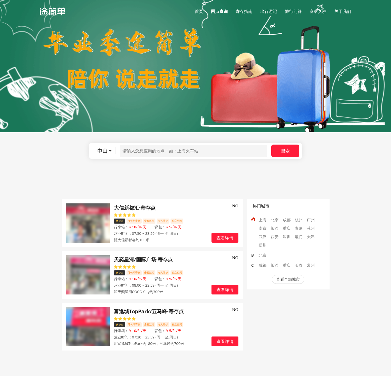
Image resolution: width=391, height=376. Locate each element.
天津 (311, 236)
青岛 (299, 228)
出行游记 (268, 11)
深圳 (287, 236)
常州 (311, 265)
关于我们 (342, 11)
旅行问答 (293, 11)
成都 (287, 219)
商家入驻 (318, 11)
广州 (311, 219)
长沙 (275, 228)
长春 (299, 265)
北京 (275, 219)
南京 (262, 228)
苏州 (311, 228)
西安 (275, 236)
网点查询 (219, 11)
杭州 (299, 219)
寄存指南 (244, 11)
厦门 (299, 236)
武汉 (262, 236)
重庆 (287, 228)
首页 (199, 11)
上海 (262, 219)
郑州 (262, 245)
